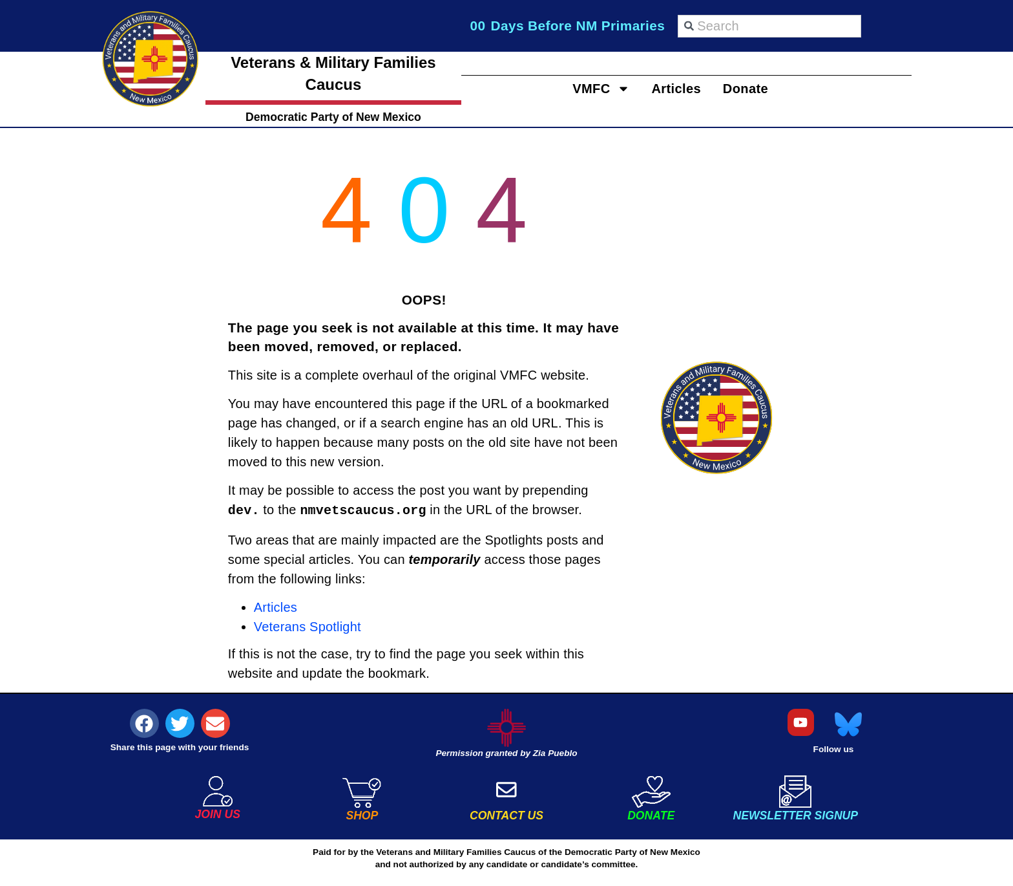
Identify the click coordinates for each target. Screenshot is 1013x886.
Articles (676, 88)
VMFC (588, 88)
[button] (144, 723)
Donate (758, 88)
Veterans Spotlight (307, 627)
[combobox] (769, 26)
